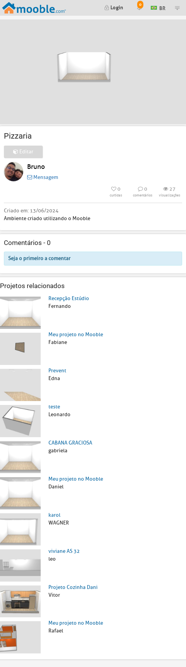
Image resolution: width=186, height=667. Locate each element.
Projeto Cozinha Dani (73, 587)
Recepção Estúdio (68, 298)
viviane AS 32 (64, 551)
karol (54, 515)
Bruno (36, 167)
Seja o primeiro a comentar (39, 258)
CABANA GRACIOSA (70, 442)
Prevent (57, 370)
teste (54, 406)
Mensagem (42, 177)
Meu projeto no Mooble (75, 334)
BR (158, 7)
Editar (23, 151)
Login (113, 7)
